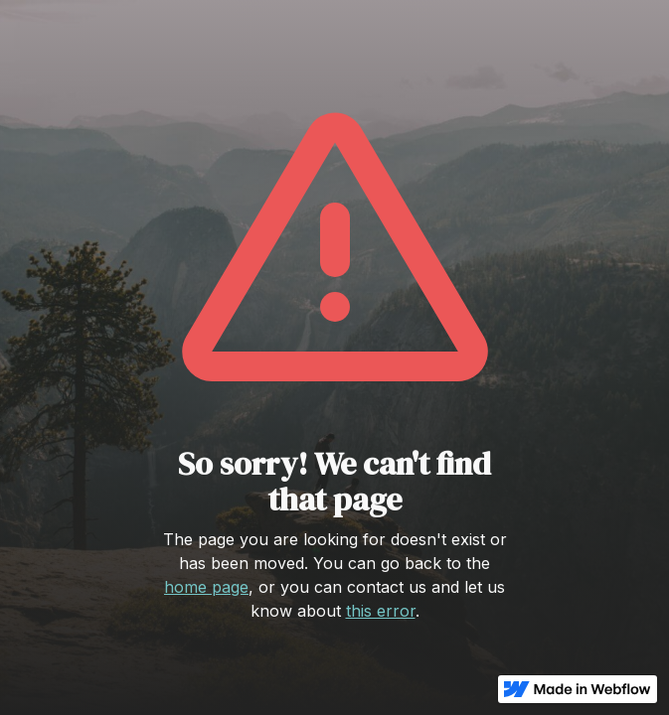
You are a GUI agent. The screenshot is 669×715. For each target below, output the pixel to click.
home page (206, 587)
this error (381, 611)
